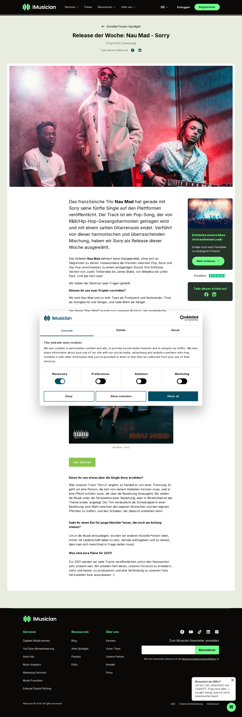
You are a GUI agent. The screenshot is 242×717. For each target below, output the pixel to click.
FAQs (74, 664)
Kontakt (110, 664)
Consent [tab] (67, 330)
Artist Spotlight (79, 648)
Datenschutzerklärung (191, 704)
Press (109, 672)
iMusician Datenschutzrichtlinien (199, 659)
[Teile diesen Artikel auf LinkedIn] (140, 50)
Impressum (213, 704)
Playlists (76, 656)
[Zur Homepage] (39, 7)
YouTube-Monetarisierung (38, 648)
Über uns (128, 7)
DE (164, 7)
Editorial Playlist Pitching (37, 688)
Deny (69, 396)
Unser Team (113, 648)
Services (72, 7)
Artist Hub (28, 656)
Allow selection (121, 396)
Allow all (173, 396)
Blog (74, 640)
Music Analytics (32, 664)
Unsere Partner (115, 656)
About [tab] (175, 330)
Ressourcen (107, 7)
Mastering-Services (34, 672)
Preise (88, 7)
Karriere (111, 640)
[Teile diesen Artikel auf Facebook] (132, 50)
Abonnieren (207, 650)
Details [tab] (121, 330)
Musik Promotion (33, 680)
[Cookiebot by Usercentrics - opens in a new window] (182, 318)
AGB (173, 704)
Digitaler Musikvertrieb (36, 640)
